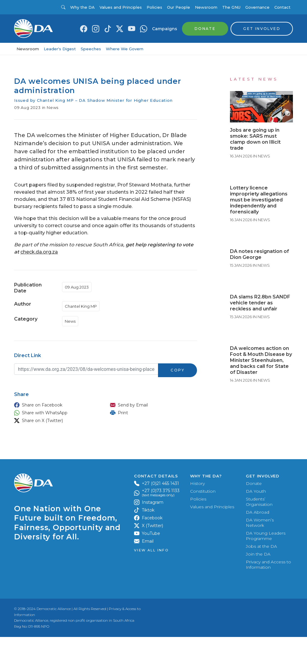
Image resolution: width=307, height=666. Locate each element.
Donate (254, 512)
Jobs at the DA (261, 575)
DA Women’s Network (260, 551)
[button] (56, 405)
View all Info (151, 579)
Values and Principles (121, 7)
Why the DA (82, 7)
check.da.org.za (39, 252)
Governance (257, 7)
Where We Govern (124, 48)
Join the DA (258, 583)
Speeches (91, 48)
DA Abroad (257, 541)
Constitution (203, 520)
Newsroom (206, 7)
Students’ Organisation (259, 530)
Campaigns (164, 28)
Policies (154, 7)
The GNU (231, 7)
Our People (178, 7)
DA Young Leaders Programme (265, 564)
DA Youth (256, 520)
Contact (282, 7)
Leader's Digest (60, 48)
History (197, 512)
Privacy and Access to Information (268, 593)
